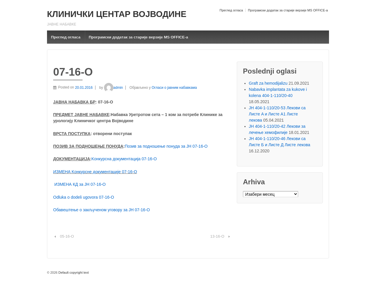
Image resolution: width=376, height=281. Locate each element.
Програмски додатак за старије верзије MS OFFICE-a (288, 10)
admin (113, 88)
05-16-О (67, 236)
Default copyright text (73, 272)
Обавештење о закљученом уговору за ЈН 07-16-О (101, 209)
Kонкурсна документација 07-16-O (124, 158)
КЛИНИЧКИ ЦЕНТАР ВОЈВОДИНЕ (116, 14)
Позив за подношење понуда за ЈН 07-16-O (166, 146)
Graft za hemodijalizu (268, 83)
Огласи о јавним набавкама (174, 88)
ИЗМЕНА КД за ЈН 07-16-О (80, 184)
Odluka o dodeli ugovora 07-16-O (83, 197)
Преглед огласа (231, 10)
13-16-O (217, 236)
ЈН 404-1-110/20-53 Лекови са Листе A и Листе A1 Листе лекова (277, 113)
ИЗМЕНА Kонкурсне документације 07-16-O (95, 171)
